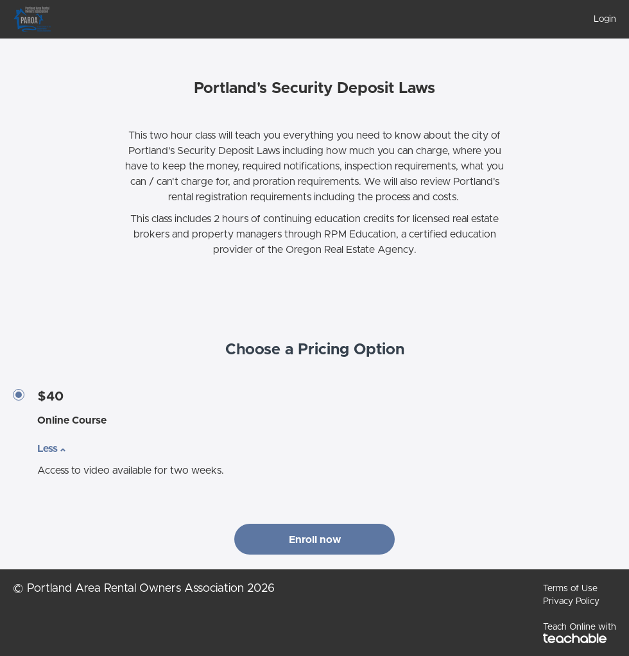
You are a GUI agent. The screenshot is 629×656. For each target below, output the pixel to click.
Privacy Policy (571, 601)
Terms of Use (570, 588)
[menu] (599, 19)
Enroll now (315, 540)
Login (605, 19)
